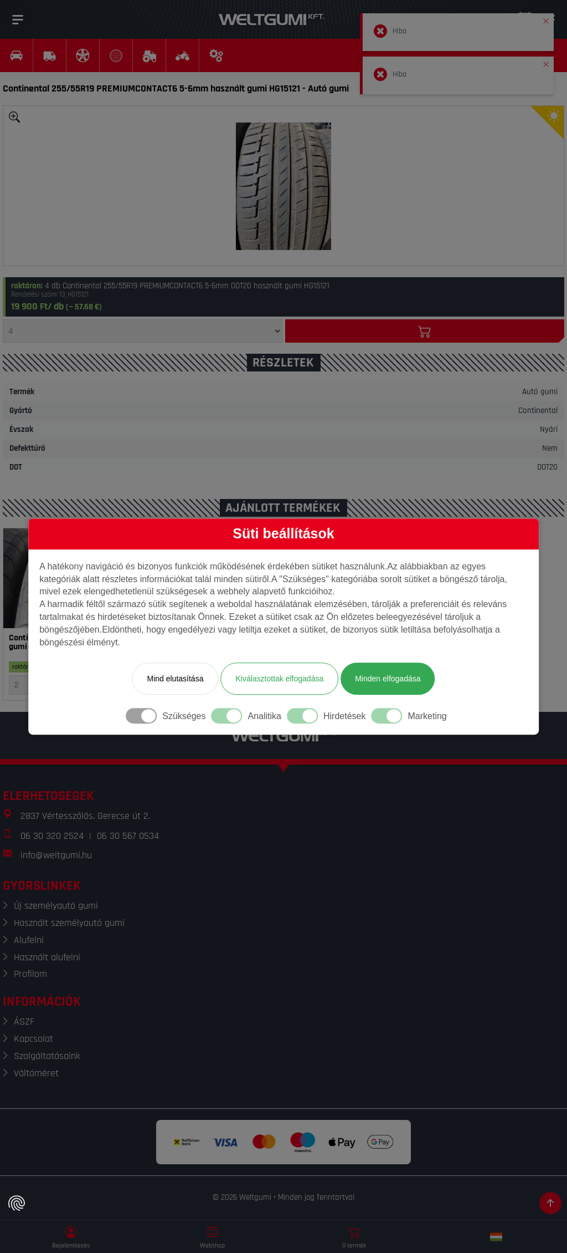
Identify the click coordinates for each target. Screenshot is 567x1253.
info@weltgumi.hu (56, 855)
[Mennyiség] (142, 331)
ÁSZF (24, 1021)
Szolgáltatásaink (47, 1056)
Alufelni (29, 940)
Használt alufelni (47, 957)
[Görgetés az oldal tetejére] (550, 1203)
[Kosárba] (425, 331)
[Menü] (18, 19)
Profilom (30, 973)
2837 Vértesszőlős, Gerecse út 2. (85, 815)
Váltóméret (36, 1073)
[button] (546, 18)
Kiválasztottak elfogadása (279, 678)
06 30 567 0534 (128, 835)
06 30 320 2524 (52, 835)
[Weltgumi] (271, 19)
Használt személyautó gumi (69, 922)
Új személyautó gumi (56, 905)
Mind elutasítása (175, 678)
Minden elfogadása (387, 678)
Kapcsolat (33, 1038)
